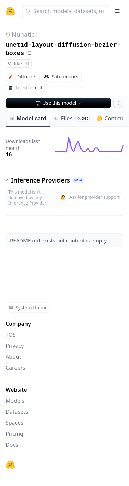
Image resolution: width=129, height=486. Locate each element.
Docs (12, 445)
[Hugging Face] (10, 465)
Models (15, 401)
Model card (27, 118)
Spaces (14, 423)
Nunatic (23, 34)
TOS (11, 335)
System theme (28, 307)
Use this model (59, 103)
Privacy (15, 346)
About (13, 357)
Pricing (14, 434)
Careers (15, 368)
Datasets (17, 412)
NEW (78, 180)
